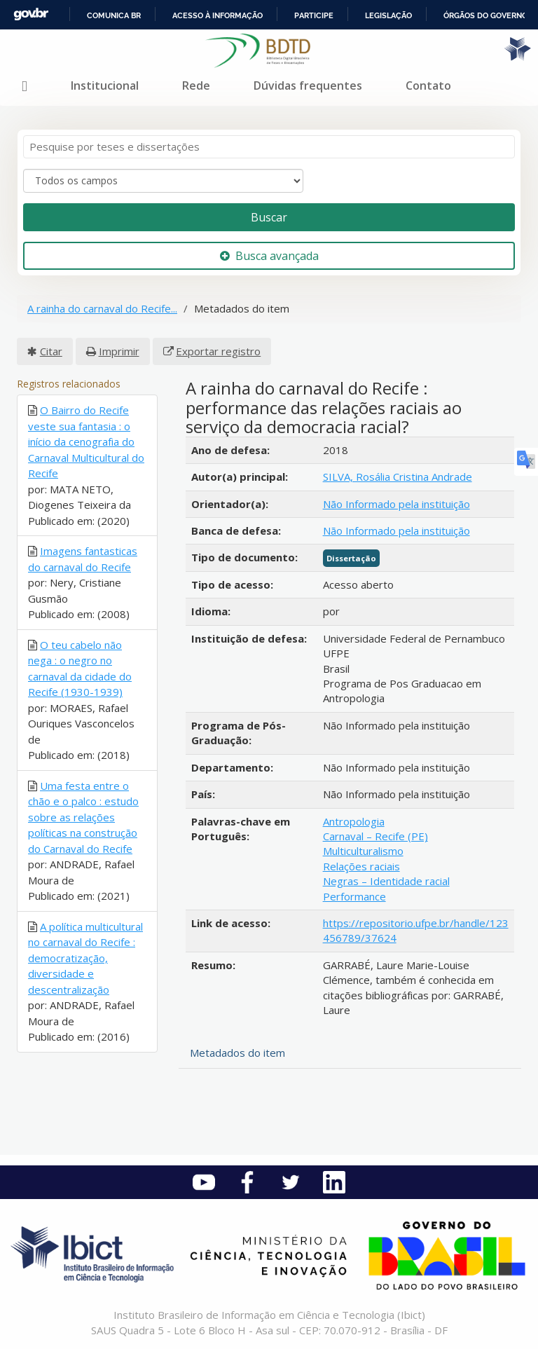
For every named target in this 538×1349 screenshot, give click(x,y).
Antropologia (354, 821)
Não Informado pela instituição (396, 504)
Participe (313, 15)
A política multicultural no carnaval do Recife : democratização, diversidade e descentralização (85, 958)
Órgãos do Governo (485, 15)
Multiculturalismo (363, 851)
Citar (51, 351)
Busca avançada (269, 255)
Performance (354, 896)
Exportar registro (218, 351)
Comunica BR (114, 15)
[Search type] (163, 181)
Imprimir (119, 351)
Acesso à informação (217, 15)
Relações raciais (361, 866)
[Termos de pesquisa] (269, 146)
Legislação (388, 15)
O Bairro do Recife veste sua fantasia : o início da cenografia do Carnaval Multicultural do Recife (86, 441)
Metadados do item (237, 1053)
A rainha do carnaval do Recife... (102, 308)
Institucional (105, 85)
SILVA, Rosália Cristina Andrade (397, 477)
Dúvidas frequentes (308, 85)
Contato (428, 85)
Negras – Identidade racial (386, 881)
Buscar (269, 217)
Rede (196, 85)
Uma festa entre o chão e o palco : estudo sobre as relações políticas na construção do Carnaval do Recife (83, 817)
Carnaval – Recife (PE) (375, 836)
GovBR (30, 14)
